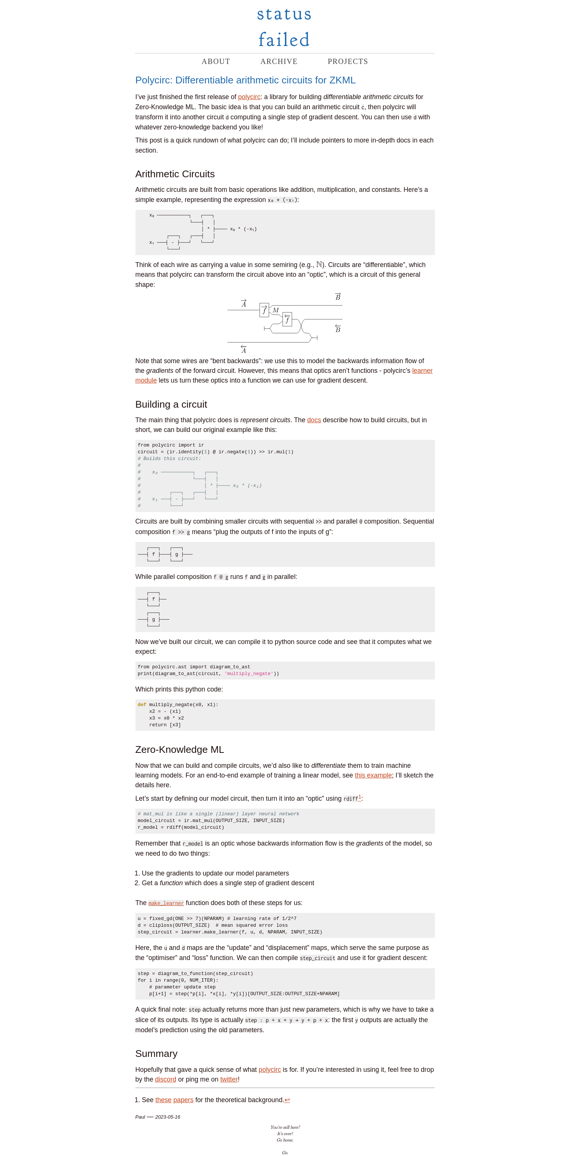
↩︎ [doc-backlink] (287, 1100)
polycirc (249, 97)
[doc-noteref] (359, 798)
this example (373, 775)
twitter (229, 1079)
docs (314, 420)
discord (165, 1079)
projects (348, 61)
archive (279, 61)
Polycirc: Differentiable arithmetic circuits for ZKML (245, 80)
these (163, 1100)
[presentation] (319, 265)
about (216, 61)
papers (183, 1100)
